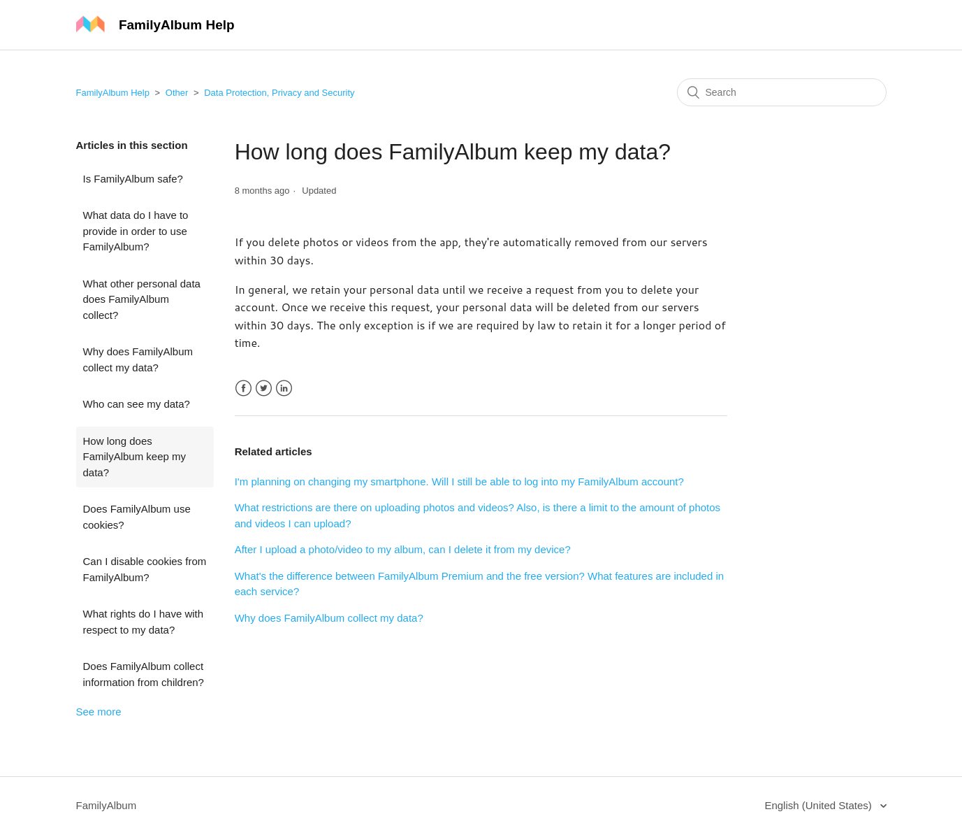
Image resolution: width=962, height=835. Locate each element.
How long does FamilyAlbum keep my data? (135, 456)
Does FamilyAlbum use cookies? (137, 517)
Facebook (243, 388)
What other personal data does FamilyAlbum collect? (142, 299)
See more (99, 712)
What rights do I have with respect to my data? (143, 622)
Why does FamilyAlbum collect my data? (138, 359)
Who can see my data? (136, 404)
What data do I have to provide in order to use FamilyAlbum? (136, 230)
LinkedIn (284, 388)
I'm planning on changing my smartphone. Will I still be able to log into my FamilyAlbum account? (459, 481)
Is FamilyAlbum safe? (133, 179)
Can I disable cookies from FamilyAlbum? (145, 569)
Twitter (263, 388)
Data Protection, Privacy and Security (279, 92)
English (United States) (819, 805)
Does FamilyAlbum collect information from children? (143, 674)
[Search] (782, 92)
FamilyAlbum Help (113, 92)
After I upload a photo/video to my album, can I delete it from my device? (403, 549)
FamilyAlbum (106, 805)
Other (177, 92)
